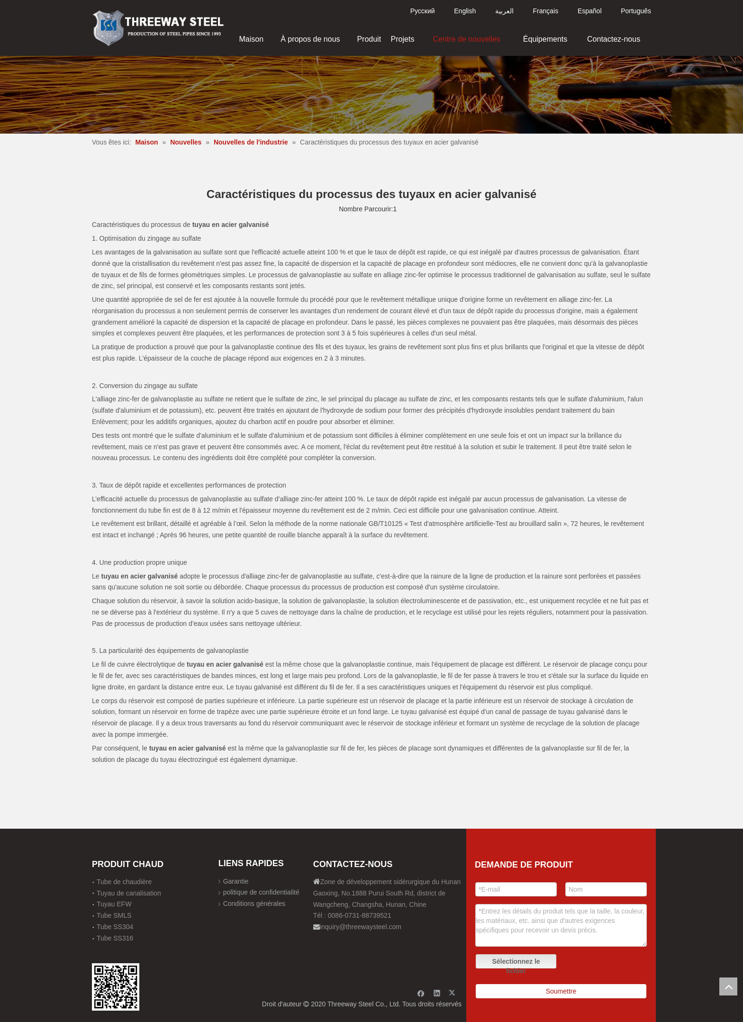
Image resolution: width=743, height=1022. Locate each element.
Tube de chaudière (124, 882)
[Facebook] (421, 993)
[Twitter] (453, 993)
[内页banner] (371, 94)
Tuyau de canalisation (129, 893)
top (728, 986)
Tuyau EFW (114, 904)
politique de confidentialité (261, 892)
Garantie (236, 881)
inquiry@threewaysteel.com (360, 927)
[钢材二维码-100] (115, 987)
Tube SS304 (115, 927)
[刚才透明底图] (158, 27)
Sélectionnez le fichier (516, 963)
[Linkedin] (437, 993)
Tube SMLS (114, 915)
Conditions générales (254, 903)
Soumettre (561, 991)
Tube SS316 (115, 938)
